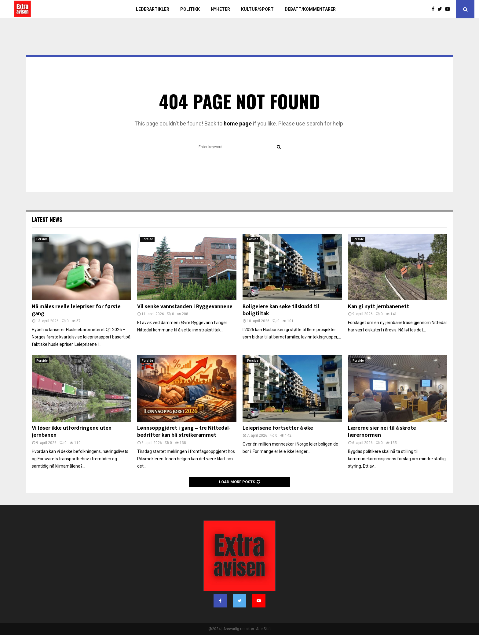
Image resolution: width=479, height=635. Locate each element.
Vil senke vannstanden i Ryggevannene (184, 306)
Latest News (47, 219)
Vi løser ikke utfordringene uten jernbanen (72, 432)
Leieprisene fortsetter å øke (278, 428)
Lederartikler (152, 9)
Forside (42, 239)
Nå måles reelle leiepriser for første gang (76, 310)
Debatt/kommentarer (310, 9)
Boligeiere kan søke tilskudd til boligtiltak (281, 310)
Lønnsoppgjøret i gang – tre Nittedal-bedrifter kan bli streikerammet (184, 432)
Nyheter (220, 9)
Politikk (190, 9)
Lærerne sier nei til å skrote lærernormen (382, 432)
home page (238, 123)
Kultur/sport (257, 9)
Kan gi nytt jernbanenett (378, 306)
